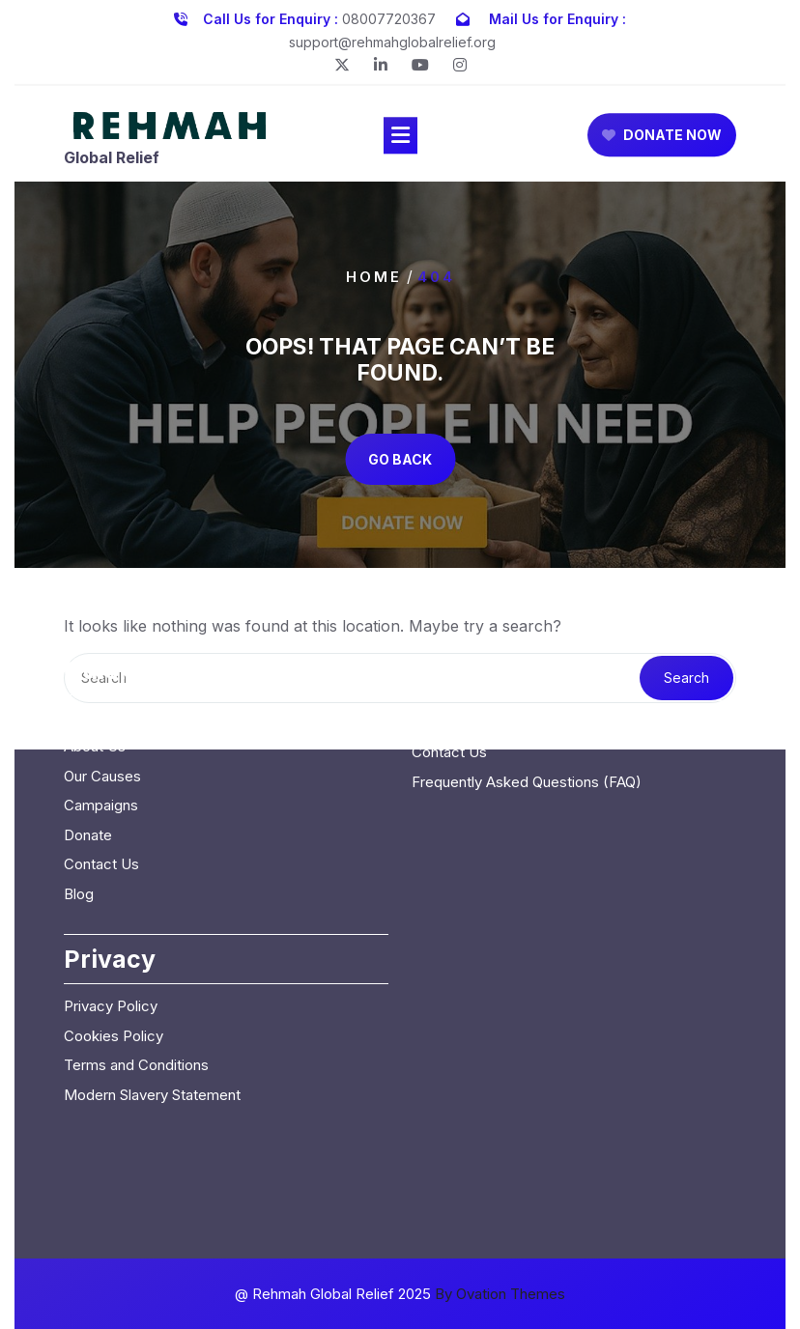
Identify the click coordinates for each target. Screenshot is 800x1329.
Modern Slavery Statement (152, 995)
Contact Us (101, 764)
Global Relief (111, 161)
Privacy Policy (110, 906)
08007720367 (389, 15)
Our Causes (102, 676)
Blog (79, 794)
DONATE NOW (662, 138)
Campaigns (101, 705)
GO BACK (400, 459)
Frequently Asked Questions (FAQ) (527, 682)
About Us (95, 646)
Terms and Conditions (136, 965)
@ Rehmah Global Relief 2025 (400, 1294)
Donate (88, 735)
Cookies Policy (113, 936)
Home (374, 276)
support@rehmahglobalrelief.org (392, 38)
